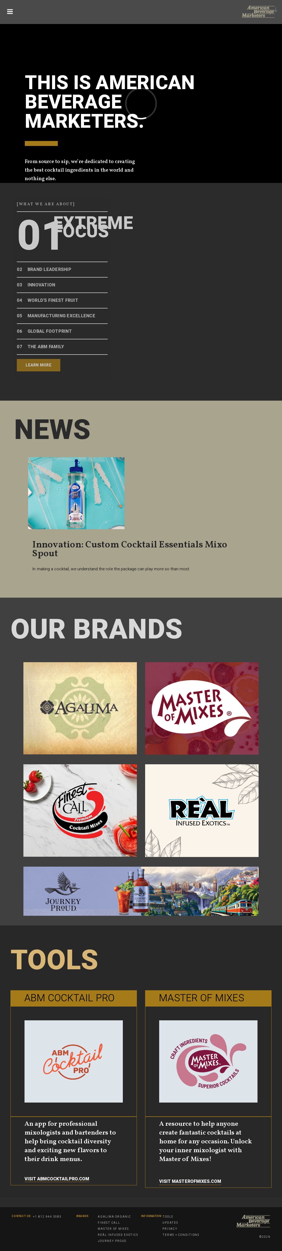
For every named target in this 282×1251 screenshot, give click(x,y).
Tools (167, 1217)
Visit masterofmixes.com (190, 1181)
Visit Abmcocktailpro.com (57, 1179)
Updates (170, 1223)
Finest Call (109, 1223)
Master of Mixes (113, 1229)
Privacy (169, 1229)
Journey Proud (112, 1241)
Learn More (38, 365)
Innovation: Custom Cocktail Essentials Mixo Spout (129, 549)
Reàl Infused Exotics (118, 1235)
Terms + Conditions (180, 1235)
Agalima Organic (114, 1217)
